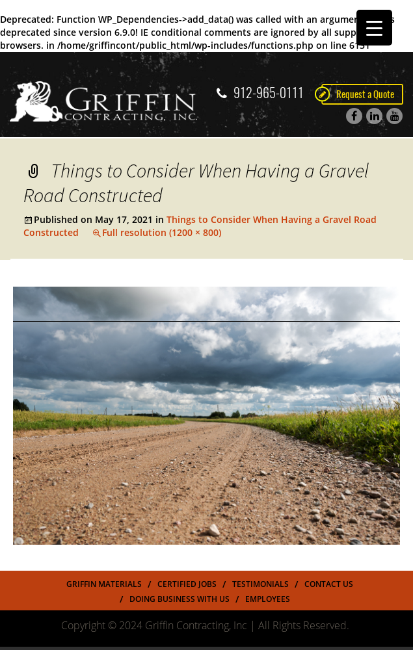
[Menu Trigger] (374, 28)
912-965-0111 (260, 92)
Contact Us (328, 584)
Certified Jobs (187, 584)
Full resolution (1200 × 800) (161, 232)
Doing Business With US (179, 598)
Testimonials (260, 584)
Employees (267, 598)
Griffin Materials (104, 584)
